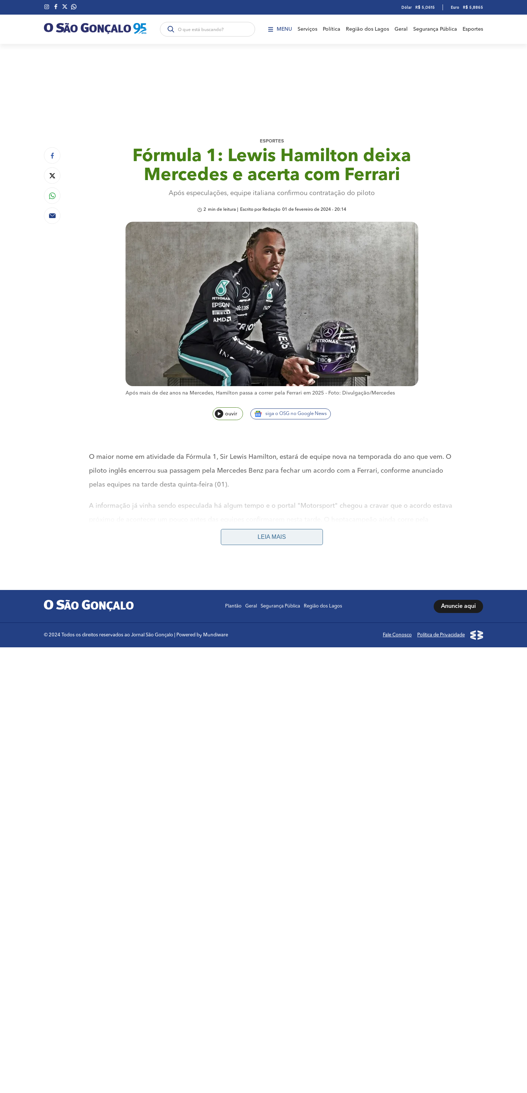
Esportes (473, 29)
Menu (280, 29)
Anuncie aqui (458, 606)
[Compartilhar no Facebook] (52, 155)
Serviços (307, 29)
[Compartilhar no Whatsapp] (52, 195)
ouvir (226, 414)
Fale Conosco (397, 635)
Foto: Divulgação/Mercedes (361, 393)
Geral (401, 29)
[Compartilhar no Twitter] (52, 175)
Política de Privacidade (441, 635)
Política (331, 29)
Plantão (233, 606)
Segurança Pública (435, 29)
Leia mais (272, 537)
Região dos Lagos (367, 29)
